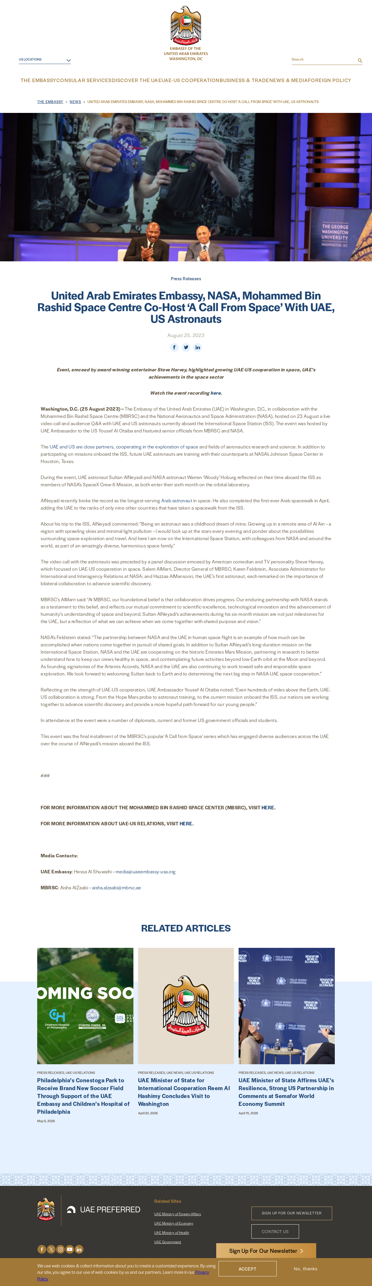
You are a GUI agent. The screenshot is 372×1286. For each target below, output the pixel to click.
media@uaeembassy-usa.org (146, 870)
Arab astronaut (176, 499)
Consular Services (94, 80)
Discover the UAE (141, 80)
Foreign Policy (318, 80)
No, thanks (306, 1268)
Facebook (41, 1248)
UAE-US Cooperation (189, 80)
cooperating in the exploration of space (157, 445)
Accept (248, 1269)
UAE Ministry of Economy (174, 1222)
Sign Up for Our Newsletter (292, 1212)
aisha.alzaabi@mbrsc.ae (116, 886)
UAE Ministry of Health (171, 1231)
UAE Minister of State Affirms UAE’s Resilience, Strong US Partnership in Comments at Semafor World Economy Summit (286, 1091)
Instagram (60, 1248)
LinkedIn (79, 1248)
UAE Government (167, 1241)
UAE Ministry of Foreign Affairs (177, 1213)
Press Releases (186, 277)
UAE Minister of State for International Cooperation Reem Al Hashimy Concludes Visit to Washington (184, 1091)
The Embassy (51, 80)
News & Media (279, 80)
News (75, 100)
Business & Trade (238, 80)
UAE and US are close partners (82, 445)
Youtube (69, 1248)
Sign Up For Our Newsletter (263, 1251)
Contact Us (275, 1230)
